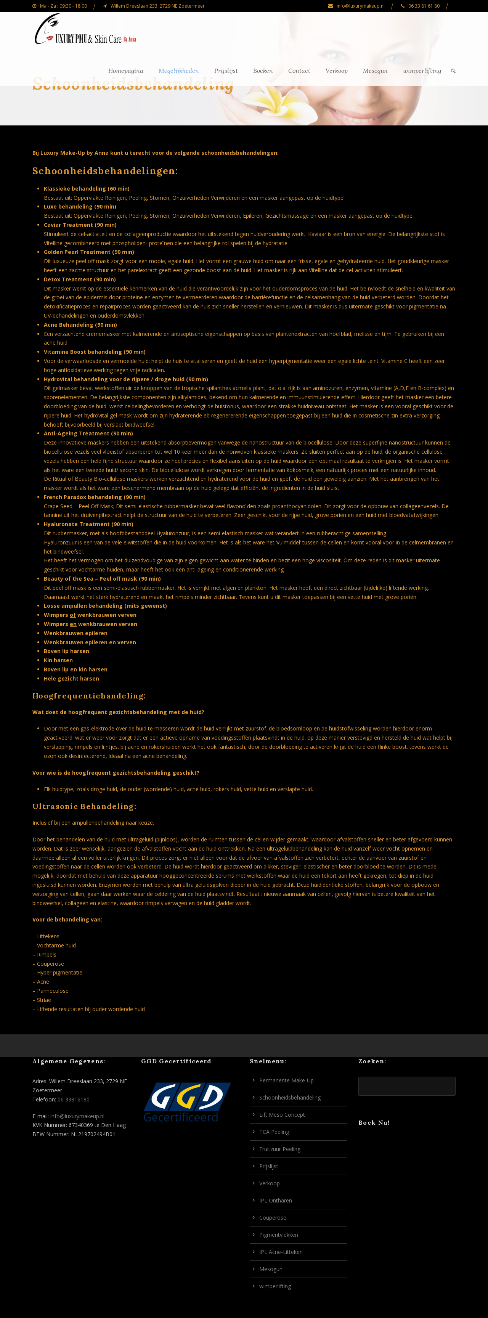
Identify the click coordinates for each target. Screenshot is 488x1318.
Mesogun (375, 70)
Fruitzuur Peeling (279, 1149)
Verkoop (337, 70)
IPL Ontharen (275, 1200)
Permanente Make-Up (286, 1080)
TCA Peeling (274, 1131)
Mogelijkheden (179, 70)
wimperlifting (422, 70)
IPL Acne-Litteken (281, 1251)
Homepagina (125, 70)
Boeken (263, 70)
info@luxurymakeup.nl (77, 1116)
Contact (299, 70)
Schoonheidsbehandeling (290, 1097)
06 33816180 (74, 1099)
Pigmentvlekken (278, 1234)
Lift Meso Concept (282, 1114)
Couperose (272, 1217)
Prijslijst (226, 70)
